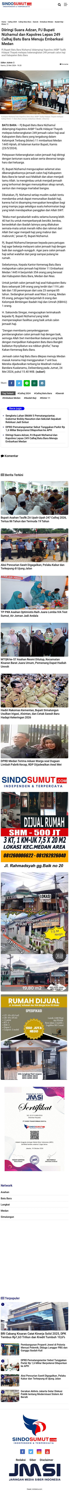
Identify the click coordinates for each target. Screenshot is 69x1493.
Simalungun (7, 1216)
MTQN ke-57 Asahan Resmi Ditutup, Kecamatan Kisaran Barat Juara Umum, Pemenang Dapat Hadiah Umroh (33, 663)
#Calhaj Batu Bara (43, 393)
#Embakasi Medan (11, 398)
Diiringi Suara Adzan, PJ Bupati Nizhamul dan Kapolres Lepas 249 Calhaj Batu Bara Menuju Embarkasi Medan (32, 438)
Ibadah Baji (59, 22)
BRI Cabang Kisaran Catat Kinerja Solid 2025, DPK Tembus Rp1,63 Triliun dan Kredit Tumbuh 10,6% (33, 1335)
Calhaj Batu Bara (24, 22)
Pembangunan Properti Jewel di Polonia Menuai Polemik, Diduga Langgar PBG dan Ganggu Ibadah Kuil (44, 1347)
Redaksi (21, 1460)
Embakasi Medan (46, 22)
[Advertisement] (34, 1256)
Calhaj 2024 (12, 22)
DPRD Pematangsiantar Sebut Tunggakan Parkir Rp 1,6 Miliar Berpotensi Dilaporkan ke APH (35, 428)
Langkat (5, 1204)
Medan (4, 1210)
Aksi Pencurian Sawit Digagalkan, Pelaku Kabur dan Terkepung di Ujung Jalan (43, 1377)
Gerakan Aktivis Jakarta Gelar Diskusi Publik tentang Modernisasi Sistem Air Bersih (42, 1394)
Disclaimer (46, 1460)
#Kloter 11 (45, 398)
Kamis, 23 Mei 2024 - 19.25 (11, 66)
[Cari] (59, 4)
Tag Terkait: (8, 393)
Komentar (64, 64)
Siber (33, 1460)
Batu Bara (6, 1198)
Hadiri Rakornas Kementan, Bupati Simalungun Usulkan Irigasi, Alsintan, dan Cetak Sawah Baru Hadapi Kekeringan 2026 (30, 714)
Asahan (5, 1192)
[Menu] (66, 4)
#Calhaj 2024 (24, 393)
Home (4, 22)
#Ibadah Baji (30, 398)
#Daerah (59, 393)
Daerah (35, 22)
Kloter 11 (5, 24)
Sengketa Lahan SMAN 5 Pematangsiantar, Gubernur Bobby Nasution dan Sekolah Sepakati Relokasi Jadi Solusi (33, 419)
